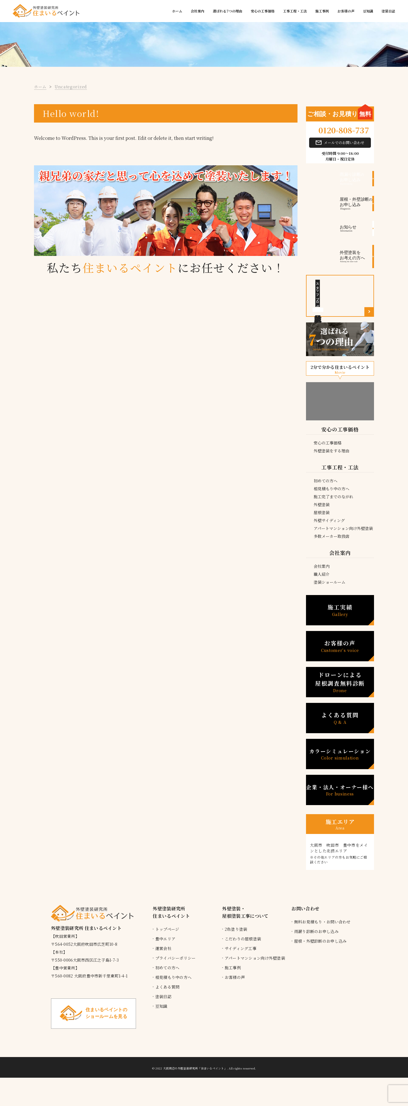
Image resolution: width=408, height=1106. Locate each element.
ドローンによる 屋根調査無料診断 (340, 682)
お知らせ (357, 229)
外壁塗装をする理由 (331, 450)
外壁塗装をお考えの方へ (357, 256)
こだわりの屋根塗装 (243, 939)
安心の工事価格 (263, 10)
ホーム (177, 10)
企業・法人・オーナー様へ (340, 790)
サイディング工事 (240, 948)
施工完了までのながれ (333, 496)
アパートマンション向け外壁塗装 (343, 528)
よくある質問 (340, 718)
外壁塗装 (322, 504)
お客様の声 (345, 10)
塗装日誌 (388, 10)
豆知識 (368, 10)
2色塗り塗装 (236, 929)
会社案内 (197, 10)
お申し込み (357, 178)
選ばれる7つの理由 (227, 10)
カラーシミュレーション (340, 754)
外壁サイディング (329, 520)
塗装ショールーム (329, 582)
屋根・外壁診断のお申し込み (320, 941)
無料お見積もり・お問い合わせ (322, 922)
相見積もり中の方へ (331, 488)
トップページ (167, 929)
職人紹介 (322, 574)
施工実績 (340, 610)
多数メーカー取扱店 (331, 536)
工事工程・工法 (295, 10)
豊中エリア (165, 939)
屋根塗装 (322, 512)
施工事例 (322, 10)
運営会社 (163, 948)
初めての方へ (325, 481)
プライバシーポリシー (175, 958)
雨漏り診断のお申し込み (316, 931)
